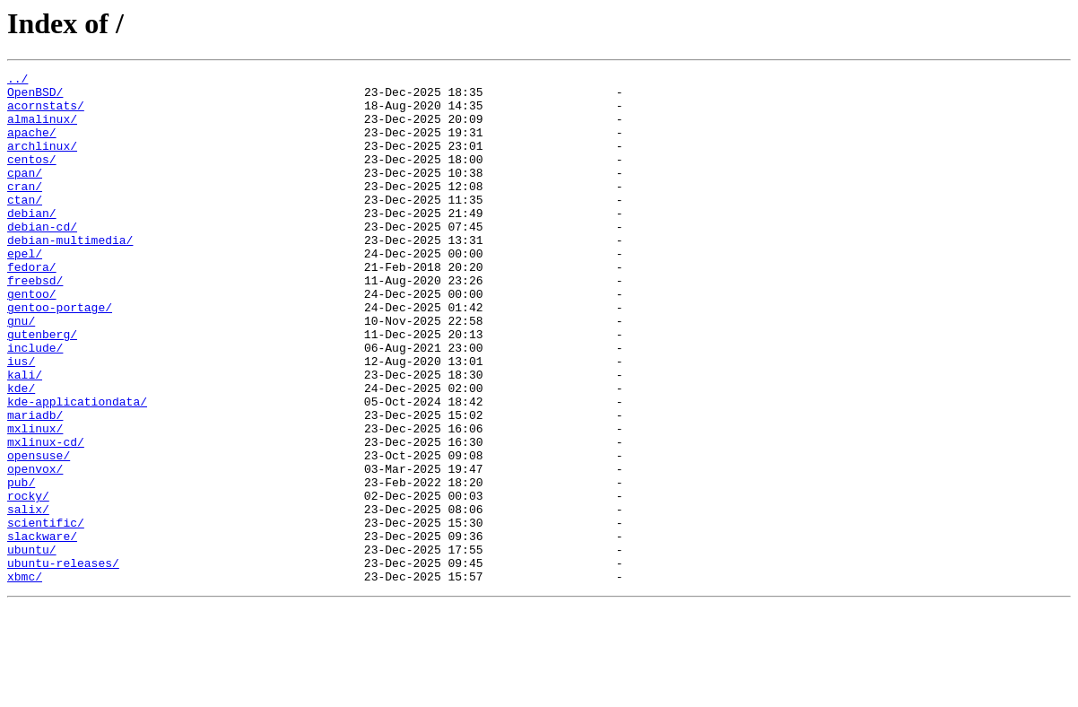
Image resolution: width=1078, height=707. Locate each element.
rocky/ (28, 581)
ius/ (21, 420)
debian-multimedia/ (70, 274)
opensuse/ (38, 533)
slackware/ (42, 630)
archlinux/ (42, 161)
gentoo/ (32, 339)
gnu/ (21, 371)
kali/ (24, 436)
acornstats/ (45, 113)
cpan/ (24, 194)
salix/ (28, 597)
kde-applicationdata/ (77, 468)
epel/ (24, 291)
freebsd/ (35, 323)
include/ (35, 404)
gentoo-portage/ (59, 355)
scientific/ (45, 614)
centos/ (32, 178)
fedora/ (32, 307)
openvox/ (35, 549)
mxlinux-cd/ (45, 517)
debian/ (32, 242)
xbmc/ (24, 678)
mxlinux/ (35, 501)
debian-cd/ (42, 258)
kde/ (21, 452)
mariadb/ (35, 484)
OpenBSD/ (35, 97)
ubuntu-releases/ (63, 662)
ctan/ (24, 226)
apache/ (32, 145)
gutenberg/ (42, 388)
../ (17, 81)
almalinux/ (42, 129)
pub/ (21, 565)
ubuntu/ (32, 646)
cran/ (24, 210)
